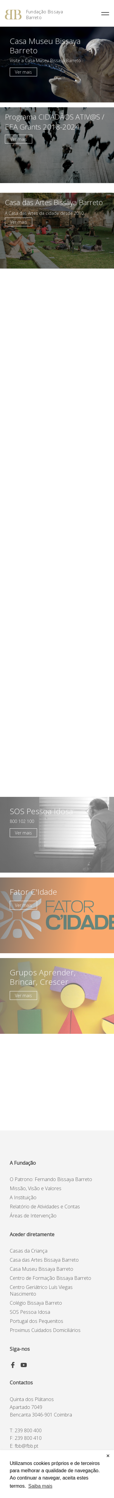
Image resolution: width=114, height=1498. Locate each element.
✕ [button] (108, 1455)
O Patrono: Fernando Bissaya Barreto (51, 1179)
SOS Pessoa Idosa (30, 1312)
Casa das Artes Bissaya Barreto (44, 1260)
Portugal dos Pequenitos (36, 1321)
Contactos (21, 1382)
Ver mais (23, 72)
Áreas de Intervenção (33, 1215)
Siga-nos (20, 1349)
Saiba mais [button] (40, 1486)
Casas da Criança (28, 1250)
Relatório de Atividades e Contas (45, 1206)
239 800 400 (28, 1430)
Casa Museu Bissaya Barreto (41, 1269)
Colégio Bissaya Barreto (36, 1303)
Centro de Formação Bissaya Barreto (50, 1278)
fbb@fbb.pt (26, 1446)
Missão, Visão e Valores (35, 1188)
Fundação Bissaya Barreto (44, 14)
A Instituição (23, 1197)
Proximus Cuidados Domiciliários (45, 1330)
